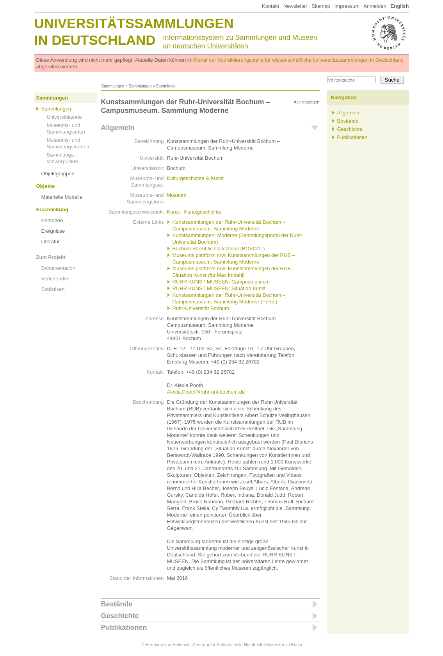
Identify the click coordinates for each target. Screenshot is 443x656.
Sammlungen (113, 86)
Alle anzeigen (306, 102)
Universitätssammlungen (134, 23)
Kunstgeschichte (202, 212)
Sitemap (320, 6)
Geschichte (120, 616)
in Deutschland (95, 40)
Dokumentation (58, 268)
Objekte (45, 186)
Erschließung (52, 209)
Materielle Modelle (62, 197)
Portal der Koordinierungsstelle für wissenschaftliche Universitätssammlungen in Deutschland (299, 60)
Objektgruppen (58, 173)
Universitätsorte (64, 117)
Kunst (173, 212)
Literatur (50, 241)
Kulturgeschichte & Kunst (195, 178)
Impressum (346, 6)
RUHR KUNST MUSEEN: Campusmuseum (221, 282)
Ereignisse (53, 231)
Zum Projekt (51, 257)
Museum (177, 195)
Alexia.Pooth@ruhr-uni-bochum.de (206, 392)
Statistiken (53, 289)
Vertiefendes (55, 279)
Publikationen (124, 627)
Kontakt (270, 6)
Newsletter (295, 6)
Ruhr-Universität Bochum (201, 308)
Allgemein (118, 128)
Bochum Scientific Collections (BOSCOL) (219, 248)
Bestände (117, 604)
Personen (52, 220)
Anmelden (374, 6)
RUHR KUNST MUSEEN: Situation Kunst (219, 288)
